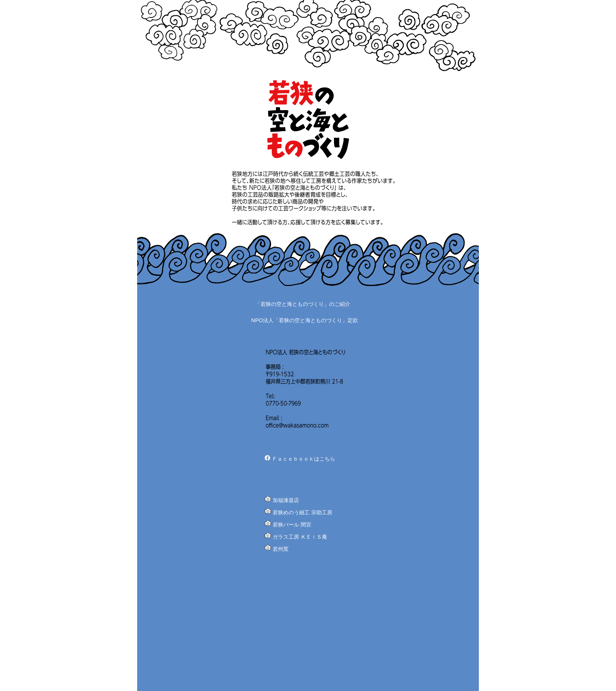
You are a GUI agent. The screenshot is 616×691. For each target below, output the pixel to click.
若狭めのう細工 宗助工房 (302, 512)
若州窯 (281, 549)
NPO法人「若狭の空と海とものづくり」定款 (304, 320)
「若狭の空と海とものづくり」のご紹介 (302, 304)
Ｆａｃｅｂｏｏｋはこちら (303, 459)
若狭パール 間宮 (292, 525)
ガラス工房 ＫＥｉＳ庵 (300, 537)
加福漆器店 (286, 500)
